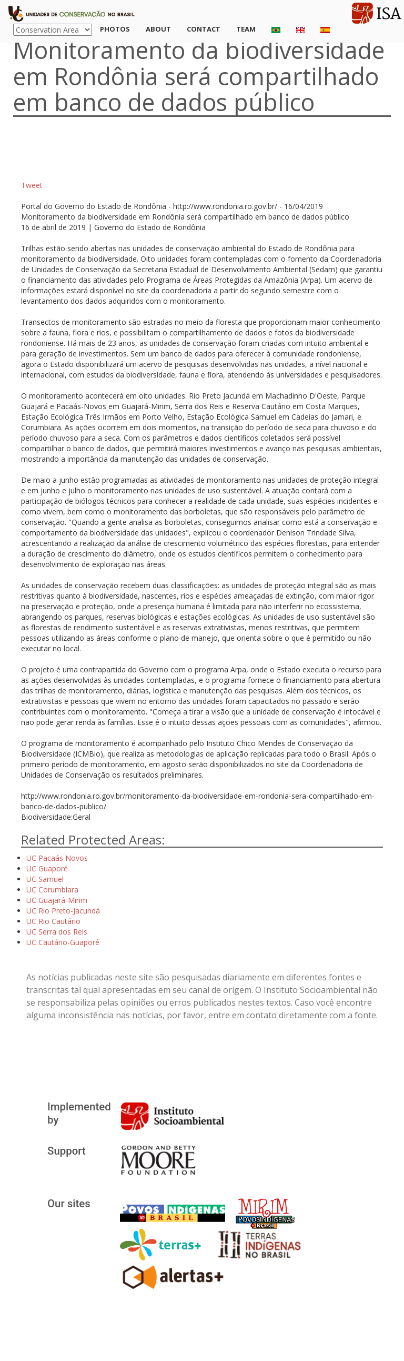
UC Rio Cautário (53, 921)
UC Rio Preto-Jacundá (63, 911)
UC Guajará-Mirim (56, 900)
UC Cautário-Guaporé (62, 942)
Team (246, 29)
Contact (203, 29)
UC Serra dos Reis (56, 932)
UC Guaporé (47, 868)
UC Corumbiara (52, 890)
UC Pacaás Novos (57, 858)
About (158, 29)
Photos (115, 29)
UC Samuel (45, 879)
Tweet (32, 185)
